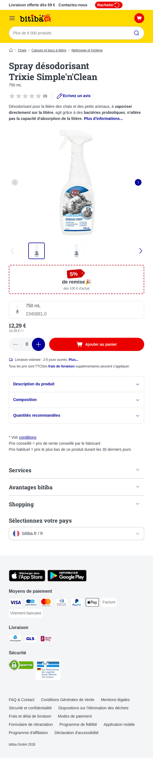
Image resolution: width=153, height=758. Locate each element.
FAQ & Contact (21, 699)
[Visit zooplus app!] (27, 580)
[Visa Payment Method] (15, 603)
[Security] (21, 666)
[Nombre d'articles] (27, 344)
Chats (22, 50)
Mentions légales (115, 699)
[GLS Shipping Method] (30, 639)
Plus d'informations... (103, 118)
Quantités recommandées (76, 415)
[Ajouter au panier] (96, 344)
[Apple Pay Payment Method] (92, 603)
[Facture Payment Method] (108, 602)
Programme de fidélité (78, 724)
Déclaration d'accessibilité (76, 732)
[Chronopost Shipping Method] (15, 639)
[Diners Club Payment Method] (61, 603)
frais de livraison (61, 366)
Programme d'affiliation (28, 732)
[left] (15, 182)
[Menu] (12, 18)
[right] (138, 182)
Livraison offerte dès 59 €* (33, 5)
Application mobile (119, 724)
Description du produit (76, 384)
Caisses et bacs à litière (49, 50)
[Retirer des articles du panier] (15, 344)
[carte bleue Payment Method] (30, 603)
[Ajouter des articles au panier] (38, 344)
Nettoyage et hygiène (86, 50)
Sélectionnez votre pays (40, 520)
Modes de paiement (75, 716)
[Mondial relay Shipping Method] (46, 639)
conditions (27, 437)
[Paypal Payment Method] (77, 603)
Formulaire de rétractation (31, 724)
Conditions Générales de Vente (67, 699)
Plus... (73, 360)
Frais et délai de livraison (30, 716)
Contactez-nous (73, 5)
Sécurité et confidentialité (30, 708)
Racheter (108, 5)
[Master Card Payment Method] (46, 603)
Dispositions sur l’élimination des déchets (93, 708)
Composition (76, 399)
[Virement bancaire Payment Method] (25, 613)
